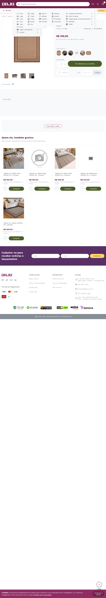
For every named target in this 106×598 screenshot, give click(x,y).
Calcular (97, 72)
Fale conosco (57, 287)
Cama (17, 10)
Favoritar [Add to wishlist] (62, 72)
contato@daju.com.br (84, 289)
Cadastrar (97, 256)
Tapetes (40, 10)
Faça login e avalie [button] (53, 126)
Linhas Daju (33, 292)
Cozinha (91, 10)
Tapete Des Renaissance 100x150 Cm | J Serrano (88, 174)
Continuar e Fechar (98, 593)
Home (4, 16)
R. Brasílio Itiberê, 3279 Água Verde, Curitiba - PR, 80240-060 (89, 279)
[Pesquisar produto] (18, 4)
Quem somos (33, 279)
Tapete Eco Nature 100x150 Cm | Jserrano (12, 224)
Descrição (7, 99)
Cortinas (53, 10)
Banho (28, 10)
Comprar (16, 189)
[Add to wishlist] (5, 189)
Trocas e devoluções (59, 283)
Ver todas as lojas (82, 293)
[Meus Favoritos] (93, 4)
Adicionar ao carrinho (85, 64)
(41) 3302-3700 (81, 284)
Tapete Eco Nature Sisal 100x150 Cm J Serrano (11, 174)
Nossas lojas (33, 287)
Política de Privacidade (42, 595)
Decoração (67, 10)
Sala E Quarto (19, 16)
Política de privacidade (37, 283)
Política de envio (58, 279)
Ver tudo (8, 10)
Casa (79, 10)
